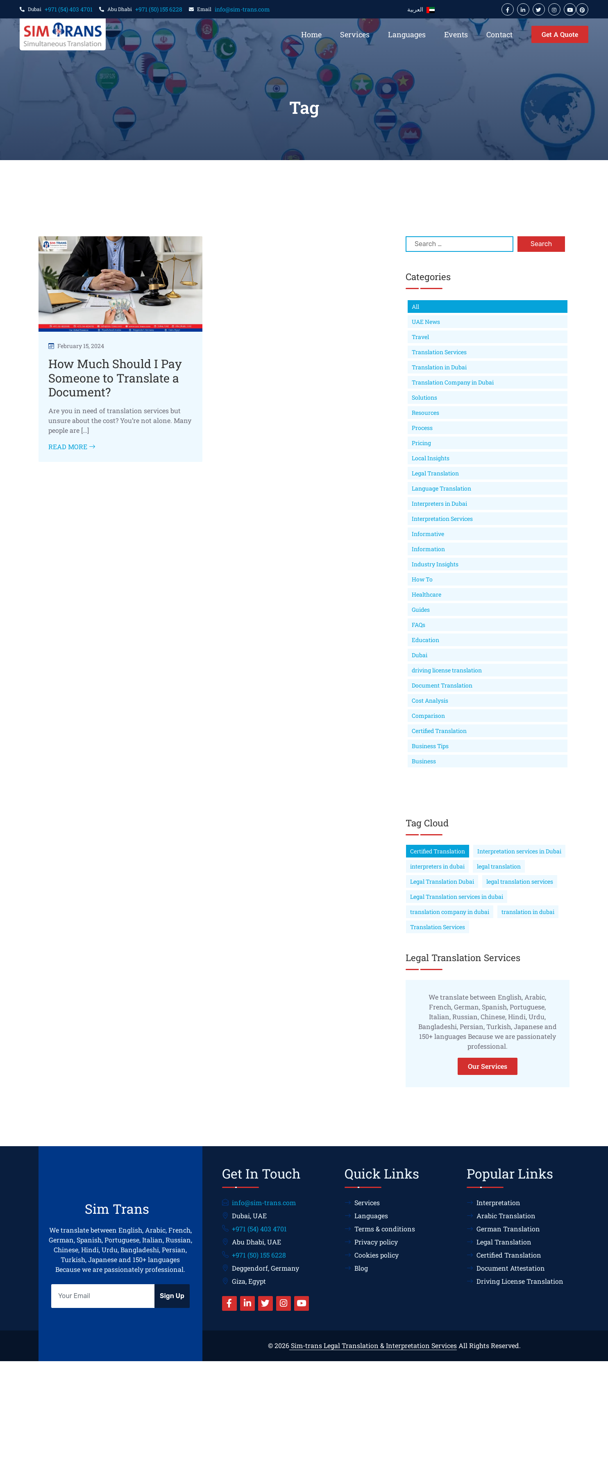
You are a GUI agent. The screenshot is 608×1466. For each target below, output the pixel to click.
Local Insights (430, 458)
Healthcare (426, 594)
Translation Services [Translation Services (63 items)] (437, 927)
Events (456, 34)
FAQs (418, 625)
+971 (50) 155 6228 (158, 9)
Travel (420, 337)
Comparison (428, 715)
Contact (499, 34)
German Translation (503, 1229)
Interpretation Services (442, 519)
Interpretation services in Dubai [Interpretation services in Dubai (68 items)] (519, 851)
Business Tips (430, 746)
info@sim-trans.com (242, 9)
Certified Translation (439, 731)
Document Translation (442, 685)
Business (424, 761)
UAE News (426, 322)
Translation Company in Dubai (453, 382)
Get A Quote (560, 34)
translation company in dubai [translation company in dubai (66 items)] (449, 912)
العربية (421, 9)
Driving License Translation (515, 1281)
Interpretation (493, 1203)
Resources (425, 412)
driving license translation (447, 670)
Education (425, 640)
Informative (428, 534)
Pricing (421, 443)
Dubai (419, 655)
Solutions (424, 397)
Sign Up (172, 1296)
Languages (407, 34)
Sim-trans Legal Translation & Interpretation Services (373, 1345)
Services (355, 34)
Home (311, 34)
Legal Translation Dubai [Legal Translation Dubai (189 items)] (442, 881)
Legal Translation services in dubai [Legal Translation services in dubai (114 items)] (456, 896)
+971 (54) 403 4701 (69, 9)
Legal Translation (435, 473)
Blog (356, 1268)
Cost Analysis (430, 700)
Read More (71, 446)
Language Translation (441, 488)
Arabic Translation (501, 1216)
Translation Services (439, 352)
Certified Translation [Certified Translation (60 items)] (437, 851)
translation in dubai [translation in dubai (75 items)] (527, 912)
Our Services (487, 1066)
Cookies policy (372, 1255)
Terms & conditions (380, 1229)
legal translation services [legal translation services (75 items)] (519, 881)
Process (422, 428)
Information (428, 549)
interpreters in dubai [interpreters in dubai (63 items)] (437, 866)
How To (422, 579)
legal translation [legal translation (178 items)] (499, 866)
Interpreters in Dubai (439, 503)
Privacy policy (371, 1242)
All (415, 306)
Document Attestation (506, 1268)
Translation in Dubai (439, 367)
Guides (421, 609)
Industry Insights (435, 564)
